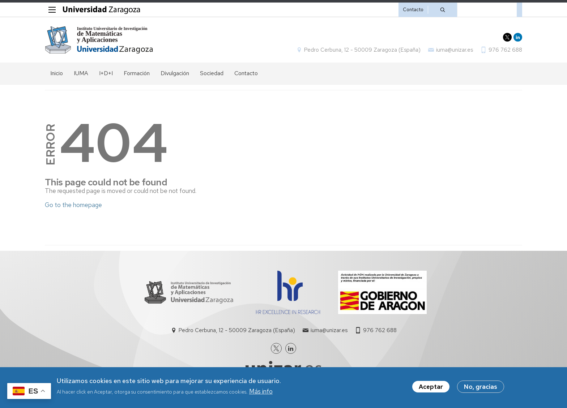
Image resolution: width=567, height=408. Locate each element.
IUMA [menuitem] (81, 73)
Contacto (413, 10)
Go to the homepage (73, 205)
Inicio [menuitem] (56, 73)
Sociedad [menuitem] (211, 73)
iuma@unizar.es (454, 49)
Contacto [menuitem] (246, 73)
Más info (261, 392)
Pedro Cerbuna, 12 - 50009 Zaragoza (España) (362, 49)
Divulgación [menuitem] (175, 73)
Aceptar (431, 387)
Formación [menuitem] (137, 73)
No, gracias (480, 387)
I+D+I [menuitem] (106, 73)
